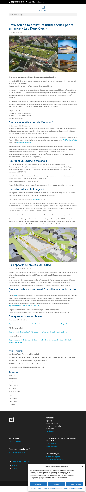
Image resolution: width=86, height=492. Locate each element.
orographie (36, 199)
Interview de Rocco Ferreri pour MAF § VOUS (24, 354)
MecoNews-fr (13, 385)
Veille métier (13, 401)
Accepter (38, 484)
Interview (12, 382)
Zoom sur (12, 405)
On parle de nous (14, 392)
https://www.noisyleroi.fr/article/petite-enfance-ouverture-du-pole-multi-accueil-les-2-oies (38, 332)
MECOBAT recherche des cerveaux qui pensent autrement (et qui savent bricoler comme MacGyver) (42, 357)
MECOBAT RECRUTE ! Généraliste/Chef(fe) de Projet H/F (28, 361)
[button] (82, 467)
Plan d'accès (50, 431)
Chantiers (19, 32)
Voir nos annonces (15, 442)
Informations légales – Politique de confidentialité (44, 488)
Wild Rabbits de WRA (70, 140)
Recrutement (13, 398)
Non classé (12, 388)
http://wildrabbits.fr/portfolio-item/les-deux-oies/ (25, 306)
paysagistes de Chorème (24, 143)
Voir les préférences (74, 484)
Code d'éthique (51, 444)
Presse (11, 395)
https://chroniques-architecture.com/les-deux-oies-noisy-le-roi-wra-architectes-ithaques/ (38, 324)
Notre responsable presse (17, 452)
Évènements (13, 379)
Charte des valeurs (52, 446)
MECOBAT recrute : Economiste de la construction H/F (27, 364)
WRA (15, 296)
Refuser (56, 484)
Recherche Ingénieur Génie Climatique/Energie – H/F (26, 367)
